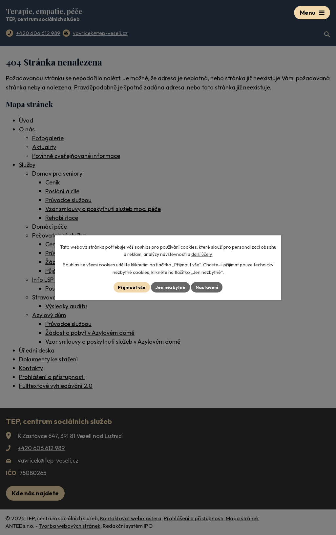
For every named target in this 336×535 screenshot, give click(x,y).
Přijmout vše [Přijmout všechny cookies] (131, 287)
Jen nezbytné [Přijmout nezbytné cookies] (170, 287)
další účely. (202, 254)
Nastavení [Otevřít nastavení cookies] (207, 287)
